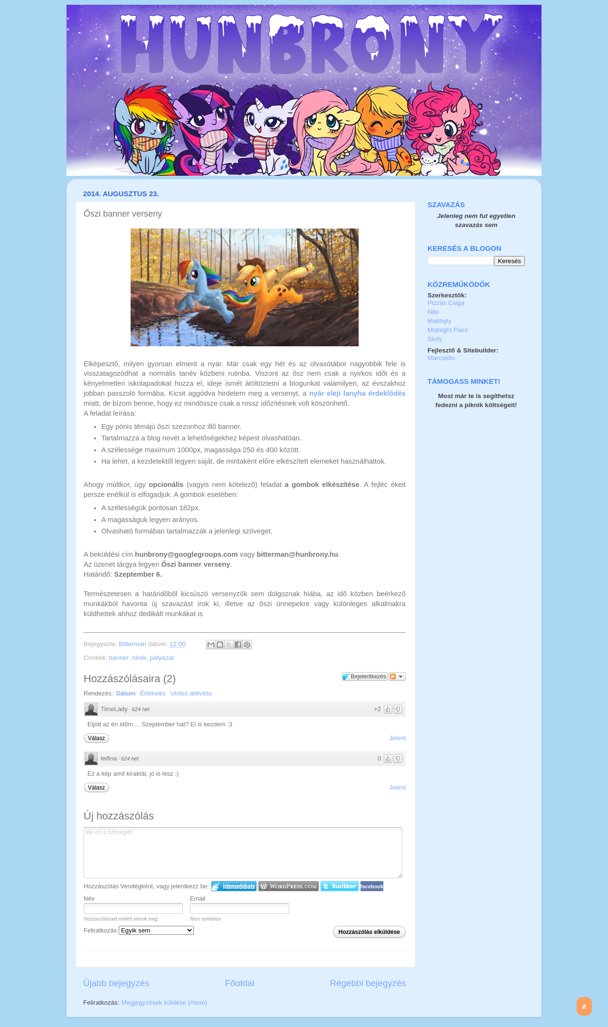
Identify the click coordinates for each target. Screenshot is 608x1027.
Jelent (397, 738)
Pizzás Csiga (446, 302)
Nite (433, 311)
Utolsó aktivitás (191, 693)
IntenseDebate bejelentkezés (233, 886)
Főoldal (240, 983)
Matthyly (439, 320)
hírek (139, 657)
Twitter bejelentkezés (340, 886)
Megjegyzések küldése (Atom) (164, 1002)
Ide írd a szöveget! (243, 852)
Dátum (125, 693)
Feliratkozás (139, 930)
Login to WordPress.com (288, 886)
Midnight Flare (448, 329)
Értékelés (153, 693)
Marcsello (441, 357)
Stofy (435, 338)
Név (89, 898)
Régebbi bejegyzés (368, 983)
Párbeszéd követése (397, 676)
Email (198, 898)
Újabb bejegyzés (116, 983)
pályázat (162, 657)
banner (118, 657)
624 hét (141, 709)
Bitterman (133, 643)
